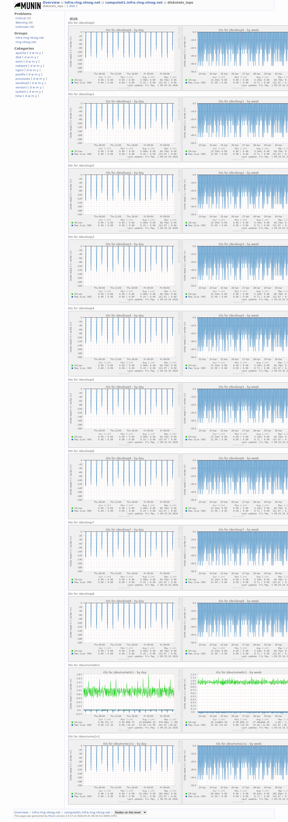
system (21, 91)
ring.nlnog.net (26, 42)
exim (19, 61)
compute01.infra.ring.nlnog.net (134, 2)
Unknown (22, 27)
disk (72, 6)
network (22, 66)
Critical (21, 18)
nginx (20, 70)
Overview (52, 2)
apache (21, 53)
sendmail (22, 83)
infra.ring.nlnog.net (83, 2)
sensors (21, 87)
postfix (21, 74)
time (19, 96)
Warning (22, 22)
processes (23, 78)
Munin (52, 816)
